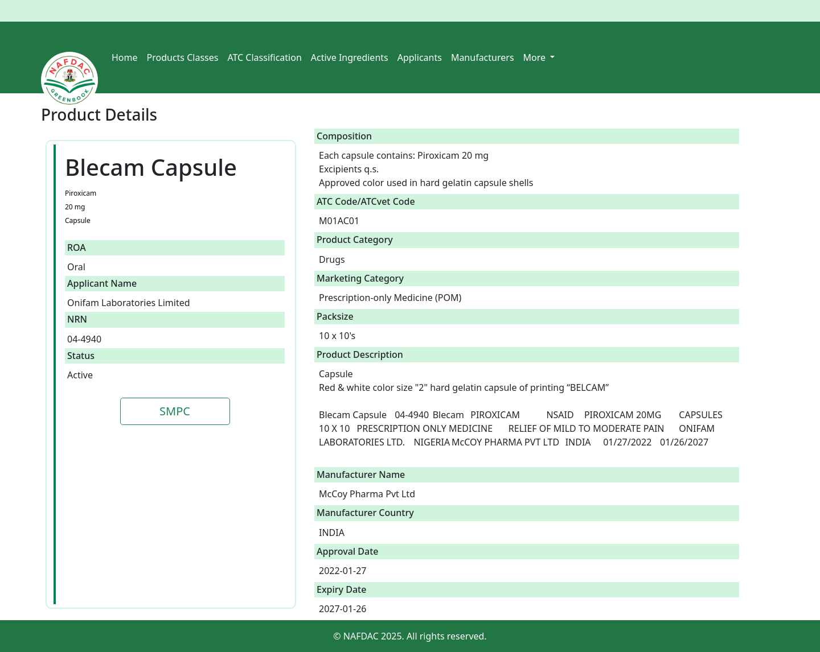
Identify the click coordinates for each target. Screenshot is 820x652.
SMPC (174, 411)
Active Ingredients (349, 57)
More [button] (535, 57)
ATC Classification (264, 57)
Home (125, 57)
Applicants (419, 57)
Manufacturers (482, 57)
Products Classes (183, 57)
